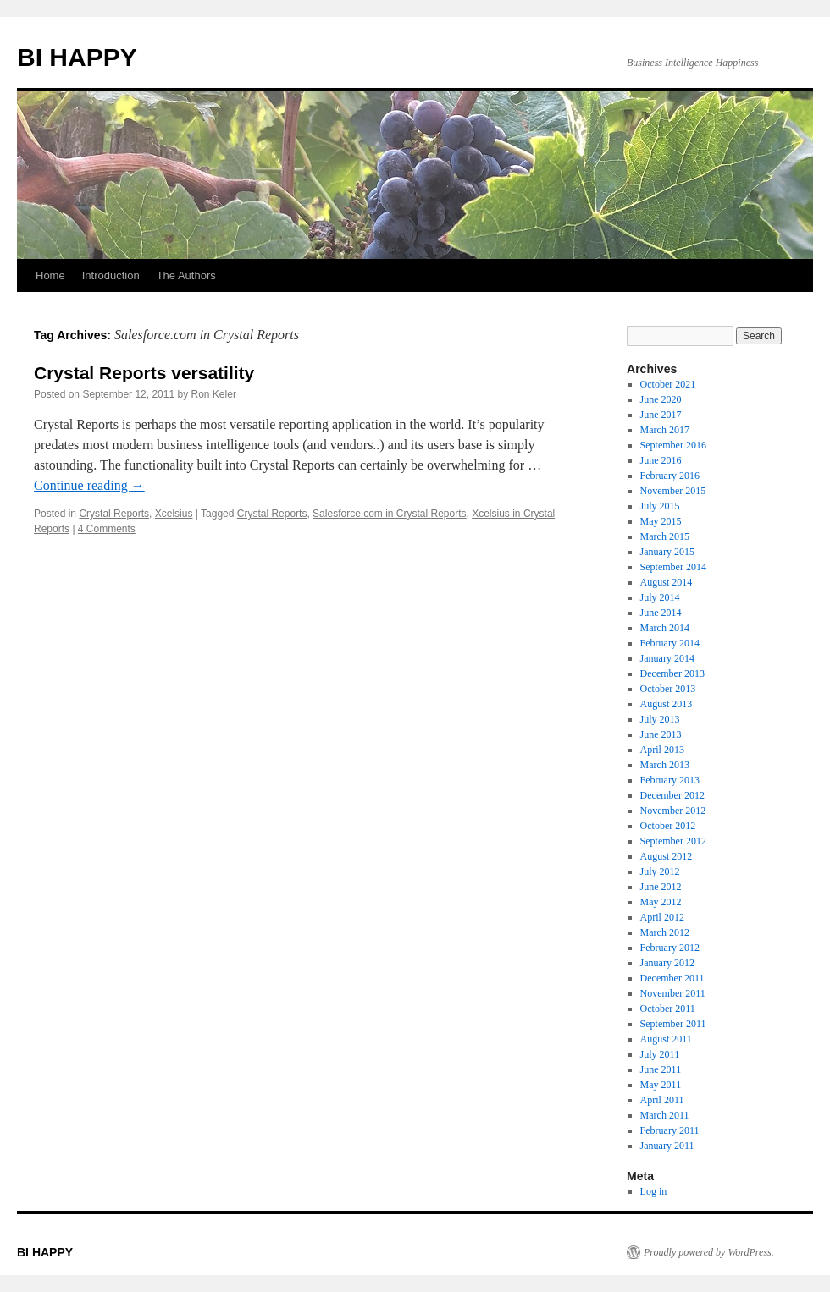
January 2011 (667, 1146)
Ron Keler (213, 394)
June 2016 (661, 460)
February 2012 (670, 948)
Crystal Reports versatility (144, 372)
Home (50, 275)
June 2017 (661, 415)
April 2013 (662, 750)
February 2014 (670, 643)
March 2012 (664, 932)
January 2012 (667, 963)
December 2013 (672, 673)
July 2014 (660, 597)
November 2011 (673, 993)
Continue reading (89, 485)
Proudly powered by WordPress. (709, 1252)
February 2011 (670, 1130)
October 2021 (668, 384)
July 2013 (660, 719)
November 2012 (673, 810)
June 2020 (661, 399)
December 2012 (672, 795)
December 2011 (672, 978)
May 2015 (661, 521)
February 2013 (670, 780)
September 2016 (673, 445)
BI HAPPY (77, 57)
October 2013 (668, 689)
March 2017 (664, 430)
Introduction (111, 275)
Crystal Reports (114, 514)
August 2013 (666, 704)
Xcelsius (174, 514)
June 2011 (661, 1069)
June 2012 (661, 887)
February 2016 (670, 475)
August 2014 (666, 582)
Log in (653, 1191)
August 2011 (666, 1039)
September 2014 (673, 567)
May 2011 (661, 1085)
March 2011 (664, 1115)
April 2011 (662, 1100)
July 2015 (660, 506)
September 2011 (673, 1024)
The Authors (186, 275)
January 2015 (667, 552)
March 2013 (664, 765)
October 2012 (668, 826)
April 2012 (662, 917)
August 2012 (666, 856)
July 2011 (660, 1054)
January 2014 (667, 658)
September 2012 (673, 841)
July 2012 (660, 871)
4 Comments (107, 529)
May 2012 (661, 902)
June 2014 (661, 613)
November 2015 (673, 491)
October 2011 (667, 1008)
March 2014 (664, 628)
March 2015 (664, 536)
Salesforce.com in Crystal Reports (389, 514)
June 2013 (661, 734)
